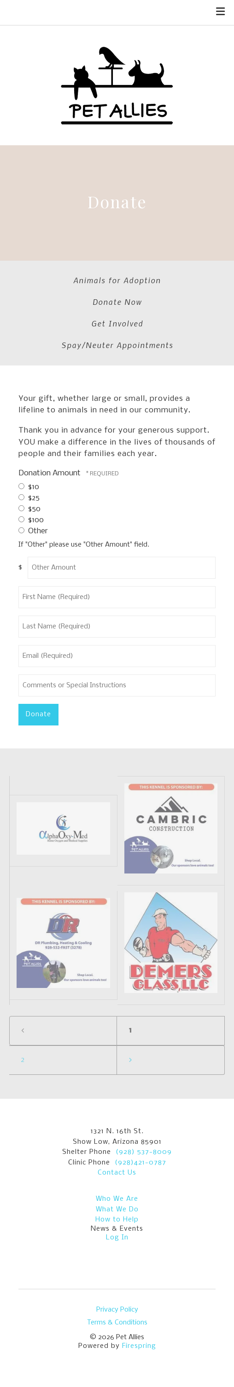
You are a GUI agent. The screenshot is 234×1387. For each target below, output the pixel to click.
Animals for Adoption (117, 280)
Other (33, 531)
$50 (29, 509)
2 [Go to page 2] (22, 1060)
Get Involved (117, 323)
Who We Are (117, 1199)
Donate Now (117, 302)
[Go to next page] (170, 1060)
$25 (29, 498)
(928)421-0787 (140, 1162)
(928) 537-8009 (144, 1152)
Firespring (139, 1346)
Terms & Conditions (117, 1322)
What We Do (117, 1209)
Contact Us (117, 1172)
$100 (31, 520)
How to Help (117, 1219)
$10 (28, 487)
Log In (117, 1237)
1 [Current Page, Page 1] (130, 1030)
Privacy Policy (117, 1309)
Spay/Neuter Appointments (117, 345)
